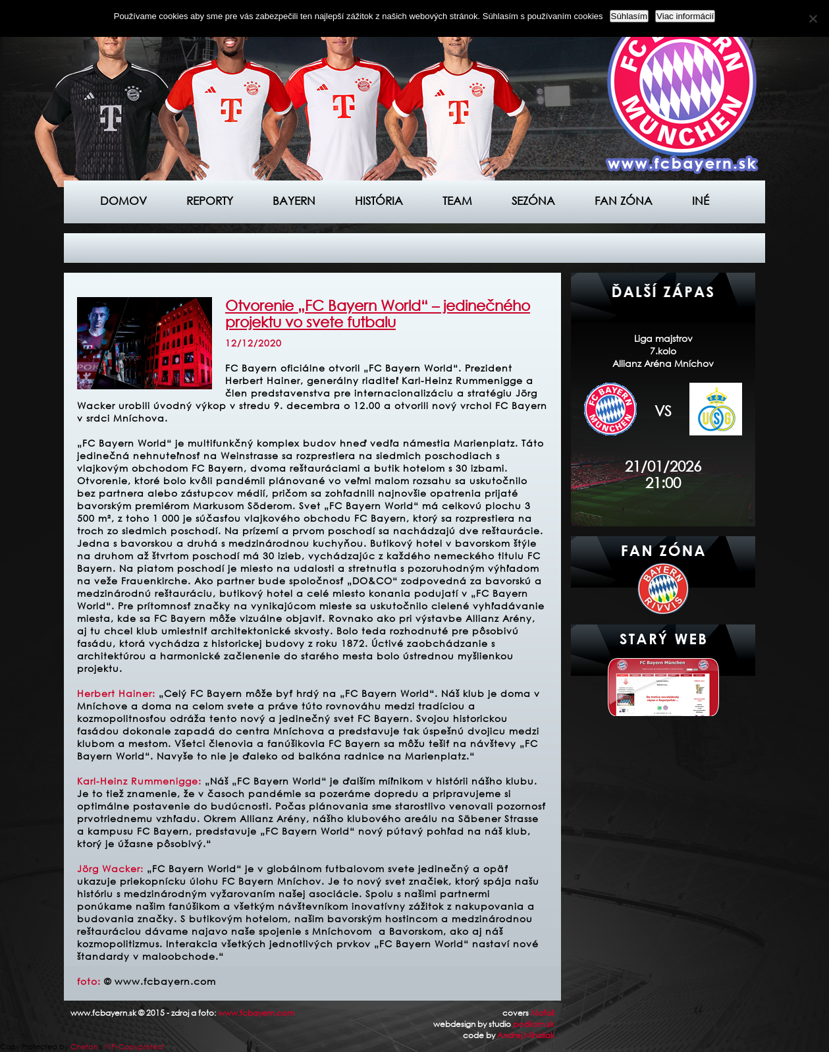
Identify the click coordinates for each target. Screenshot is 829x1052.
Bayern (294, 201)
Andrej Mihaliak (525, 1035)
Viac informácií (685, 16)
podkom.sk (533, 1024)
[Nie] (812, 18)
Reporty (209, 201)
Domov (123, 201)
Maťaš (542, 1012)
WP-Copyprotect (134, 1046)
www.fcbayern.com (256, 1012)
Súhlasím (629, 16)
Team (457, 201)
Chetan (84, 1046)
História (379, 201)
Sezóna (533, 201)
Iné (700, 201)
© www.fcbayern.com (160, 981)
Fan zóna (624, 201)
